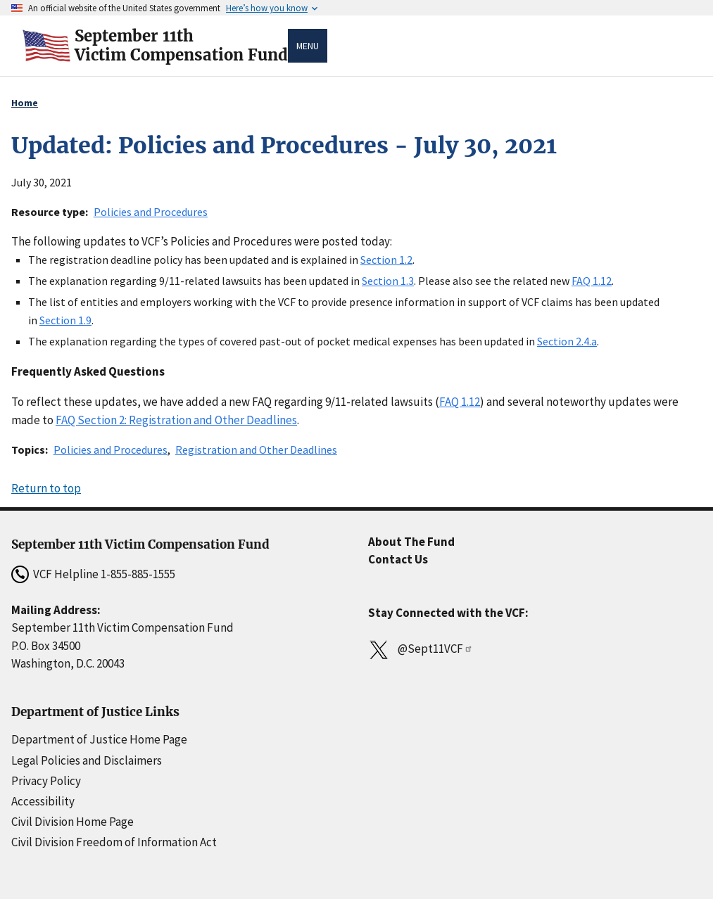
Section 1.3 (388, 281)
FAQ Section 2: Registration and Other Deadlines (176, 420)
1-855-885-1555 (138, 574)
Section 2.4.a (567, 341)
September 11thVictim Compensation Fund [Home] (181, 46)
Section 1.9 (65, 320)
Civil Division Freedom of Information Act (114, 842)
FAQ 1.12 (592, 281)
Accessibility (43, 801)
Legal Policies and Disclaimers (86, 760)
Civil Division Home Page (72, 821)
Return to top (46, 488)
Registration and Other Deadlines (256, 449)
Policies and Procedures (151, 212)
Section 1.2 (386, 260)
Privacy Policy (46, 781)
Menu (307, 45)
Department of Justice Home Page (99, 739)
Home (24, 102)
